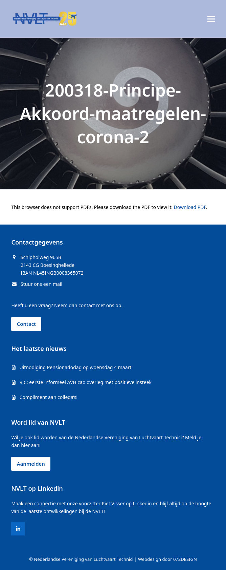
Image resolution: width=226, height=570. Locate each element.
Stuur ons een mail (41, 284)
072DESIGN (185, 559)
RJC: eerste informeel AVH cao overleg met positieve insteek (85, 382)
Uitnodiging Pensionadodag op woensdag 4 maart (75, 367)
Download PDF (190, 207)
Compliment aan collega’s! (48, 397)
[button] (211, 19)
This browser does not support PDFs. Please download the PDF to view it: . (109, 207)
